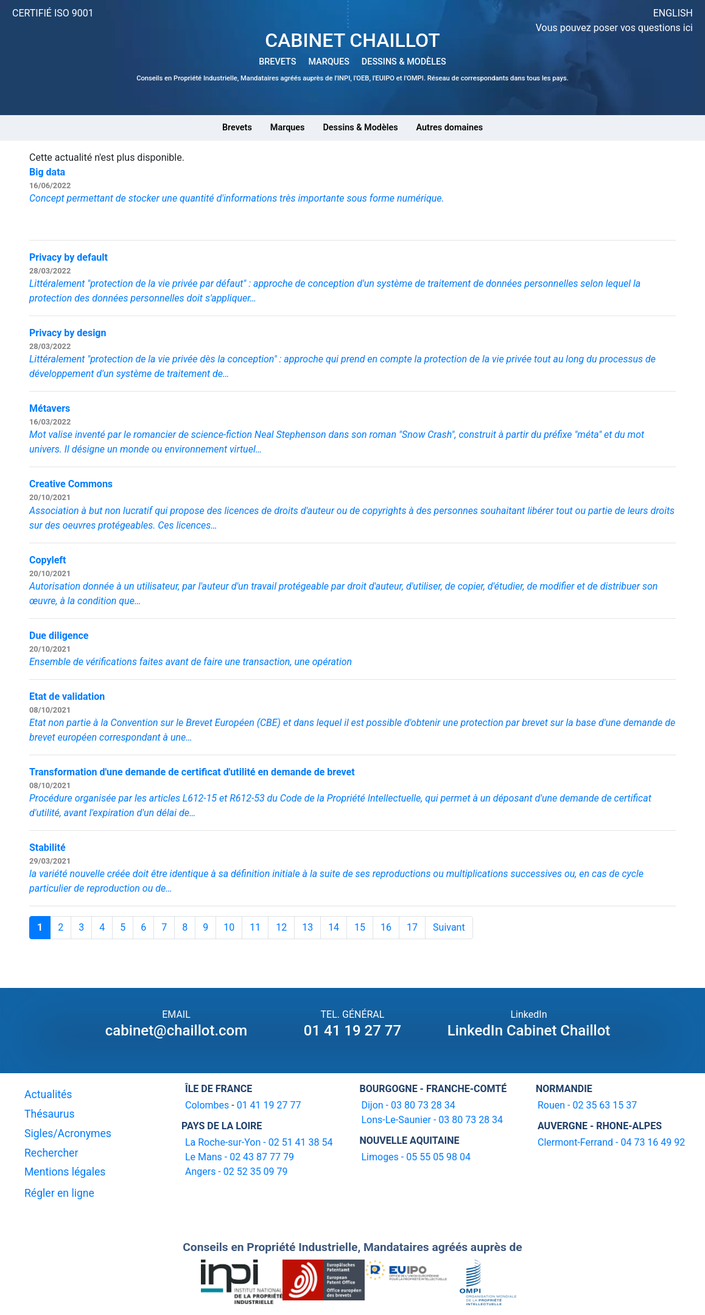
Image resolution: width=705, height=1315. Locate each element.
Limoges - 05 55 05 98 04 (416, 1157)
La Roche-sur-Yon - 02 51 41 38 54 (259, 1142)
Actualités (48, 1094)
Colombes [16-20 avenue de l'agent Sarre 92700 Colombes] (207, 1105)
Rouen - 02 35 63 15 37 (587, 1105)
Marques (287, 127)
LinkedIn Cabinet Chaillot (529, 1030)
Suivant (449, 927)
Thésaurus (49, 1114)
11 (255, 927)
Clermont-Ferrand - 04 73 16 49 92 (611, 1142)
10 (228, 927)
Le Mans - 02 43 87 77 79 (239, 1157)
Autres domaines (449, 127)
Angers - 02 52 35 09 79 (236, 1171)
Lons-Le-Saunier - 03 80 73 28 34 (432, 1120)
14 (333, 927)
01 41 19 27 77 (352, 1030)
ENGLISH (673, 13)
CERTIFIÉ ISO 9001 (53, 13)
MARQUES (328, 62)
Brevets (237, 127)
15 (359, 927)
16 (386, 927)
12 (281, 927)
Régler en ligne (59, 1193)
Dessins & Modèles (360, 127)
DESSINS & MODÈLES (404, 62)
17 (412, 927)
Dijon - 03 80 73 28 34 (408, 1105)
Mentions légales (64, 1172)
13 (307, 927)
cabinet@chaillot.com (176, 1030)
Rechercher (51, 1153)
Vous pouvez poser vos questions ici (614, 27)
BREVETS (277, 62)
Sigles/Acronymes (67, 1133)
